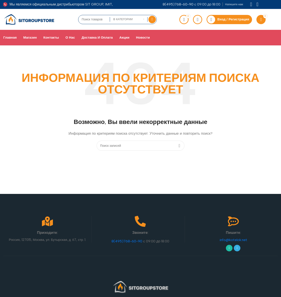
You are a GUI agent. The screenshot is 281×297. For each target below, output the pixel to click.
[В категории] (129, 19)
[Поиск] (140, 146)
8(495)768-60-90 (178, 4)
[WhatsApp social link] (229, 248)
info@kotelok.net (233, 240)
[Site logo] (29, 19)
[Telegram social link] (237, 248)
